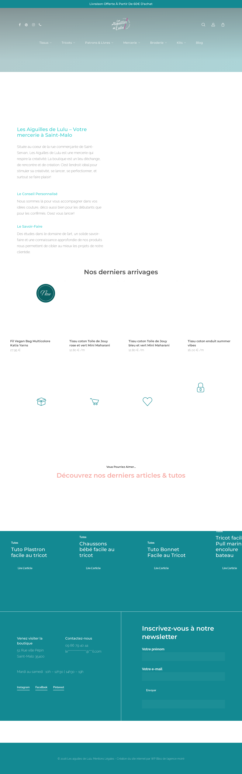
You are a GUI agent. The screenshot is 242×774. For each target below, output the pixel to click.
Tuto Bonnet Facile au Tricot (166, 552)
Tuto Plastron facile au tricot (29, 552)
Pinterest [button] (58, 687)
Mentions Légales (103, 758)
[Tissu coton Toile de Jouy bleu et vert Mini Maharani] (150, 307)
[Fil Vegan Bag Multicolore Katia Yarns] (32, 307)
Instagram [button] (23, 687)
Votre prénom (183, 654)
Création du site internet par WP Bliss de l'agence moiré (150, 758)
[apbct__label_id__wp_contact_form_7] (183, 704)
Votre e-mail (183, 674)
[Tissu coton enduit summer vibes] (210, 307)
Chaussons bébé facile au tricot (97, 549)
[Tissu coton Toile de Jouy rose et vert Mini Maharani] (91, 307)
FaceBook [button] (41, 687)
